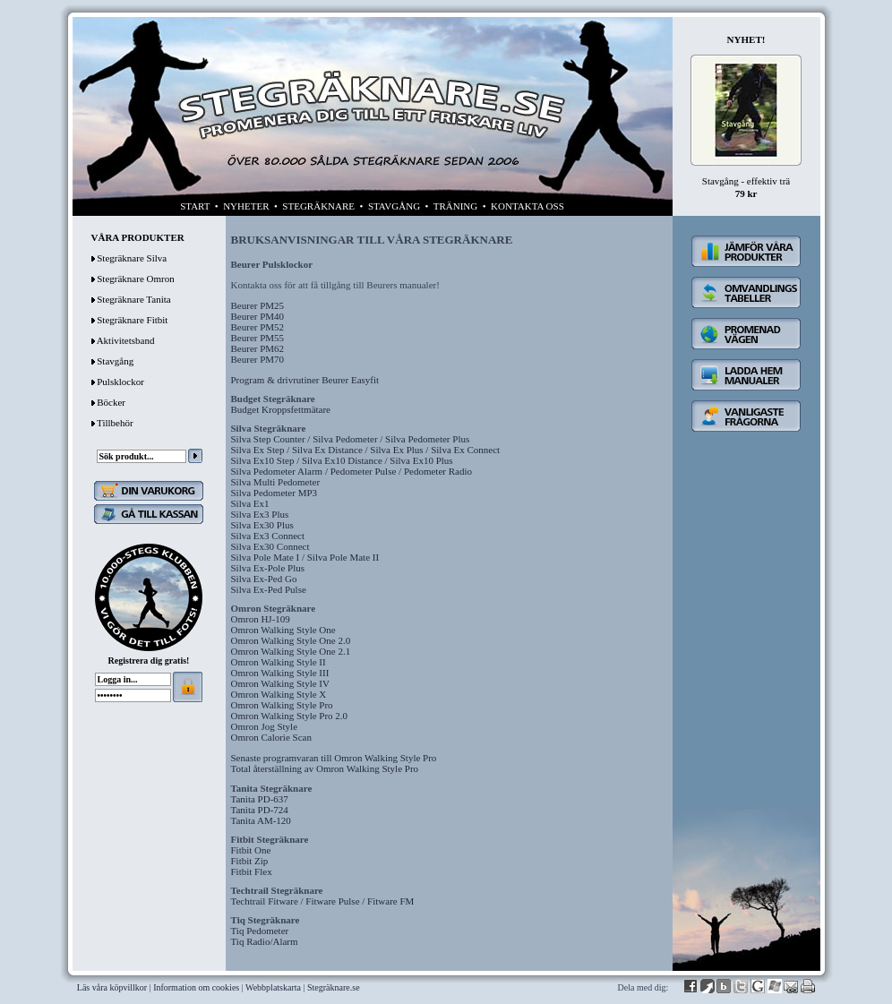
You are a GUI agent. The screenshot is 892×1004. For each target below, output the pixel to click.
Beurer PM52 (258, 327)
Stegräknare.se (333, 987)
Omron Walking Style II (278, 661)
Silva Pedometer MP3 (274, 492)
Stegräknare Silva (132, 258)
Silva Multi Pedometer (276, 481)
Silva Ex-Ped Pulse (268, 589)
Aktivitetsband (126, 340)
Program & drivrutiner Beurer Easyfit (305, 379)
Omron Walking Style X (279, 694)
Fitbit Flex (251, 871)
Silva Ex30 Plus (262, 524)
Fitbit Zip (250, 860)
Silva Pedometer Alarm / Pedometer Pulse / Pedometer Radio (351, 471)
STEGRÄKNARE (318, 206)
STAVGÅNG (394, 206)
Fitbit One (251, 850)
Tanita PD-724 (259, 809)
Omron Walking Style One (283, 629)
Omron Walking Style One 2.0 (291, 640)
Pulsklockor (120, 381)
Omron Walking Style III (280, 672)
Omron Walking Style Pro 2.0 (289, 715)
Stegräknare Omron (135, 278)
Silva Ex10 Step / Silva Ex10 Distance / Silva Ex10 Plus (342, 460)
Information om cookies (196, 987)
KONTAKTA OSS (527, 206)
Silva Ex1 (250, 503)
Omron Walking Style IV (280, 683)
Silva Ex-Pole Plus (268, 567)
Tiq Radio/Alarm (264, 941)
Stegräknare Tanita (133, 299)
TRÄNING (455, 206)
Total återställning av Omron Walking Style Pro (325, 768)
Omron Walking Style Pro (282, 704)
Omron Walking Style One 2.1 (291, 651)
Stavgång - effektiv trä (746, 181)
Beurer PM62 (258, 348)
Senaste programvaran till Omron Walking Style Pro (334, 757)
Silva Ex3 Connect (268, 535)
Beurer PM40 (258, 316)
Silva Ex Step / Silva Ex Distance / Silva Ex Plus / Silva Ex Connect (366, 449)
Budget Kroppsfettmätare (281, 409)
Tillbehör (115, 422)
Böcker (111, 402)
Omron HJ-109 (260, 619)
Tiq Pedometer (260, 930)
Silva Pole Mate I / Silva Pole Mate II (305, 557)
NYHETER (246, 206)
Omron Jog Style (264, 726)
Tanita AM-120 (261, 820)
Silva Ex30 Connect (270, 546)
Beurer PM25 (258, 305)
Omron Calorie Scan (271, 737)
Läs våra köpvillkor (112, 987)
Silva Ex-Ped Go (264, 578)
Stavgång (115, 361)
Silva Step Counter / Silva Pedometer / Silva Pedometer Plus (350, 438)
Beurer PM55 (258, 337)
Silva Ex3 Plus (260, 514)
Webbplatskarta (273, 987)
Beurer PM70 (258, 359)
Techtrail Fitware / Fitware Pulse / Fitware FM (323, 901)
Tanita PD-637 (259, 799)
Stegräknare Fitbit (132, 319)
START (195, 206)
